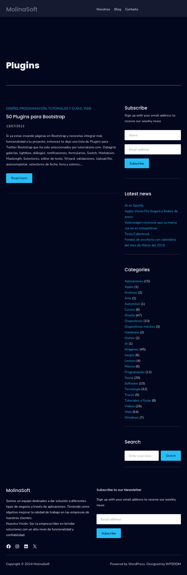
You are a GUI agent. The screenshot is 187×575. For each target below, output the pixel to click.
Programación (33, 108)
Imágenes (132, 349)
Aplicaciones (134, 281)
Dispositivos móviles (140, 326)
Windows (132, 417)
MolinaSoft (21, 9)
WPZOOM (173, 564)
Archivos (131, 292)
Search (171, 455)
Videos (130, 406)
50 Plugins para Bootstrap (35, 116)
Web (87, 108)
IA (126, 343)
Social (129, 378)
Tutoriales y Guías (65, 108)
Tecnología (132, 389)
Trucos (129, 395)
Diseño (12, 108)
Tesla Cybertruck (137, 234)
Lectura (130, 361)
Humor (130, 338)
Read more (20, 179)
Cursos (130, 309)
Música (130, 366)
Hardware (132, 332)
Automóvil (132, 304)
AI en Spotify (134, 205)
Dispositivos (134, 321)
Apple (129, 287)
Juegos (130, 355)
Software (131, 383)
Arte (128, 298)
